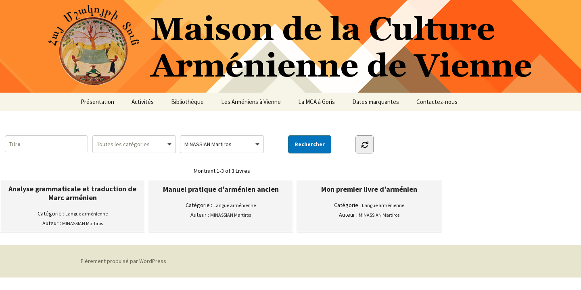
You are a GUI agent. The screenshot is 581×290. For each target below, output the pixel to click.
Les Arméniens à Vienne (251, 102)
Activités (143, 102)
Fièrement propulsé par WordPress (123, 261)
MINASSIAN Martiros (82, 223)
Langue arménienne (86, 214)
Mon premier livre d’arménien (369, 189)
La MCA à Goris (316, 102)
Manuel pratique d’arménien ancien (221, 189)
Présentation (97, 102)
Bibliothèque (187, 102)
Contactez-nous (437, 102)
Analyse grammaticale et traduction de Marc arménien (72, 193)
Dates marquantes (375, 102)
